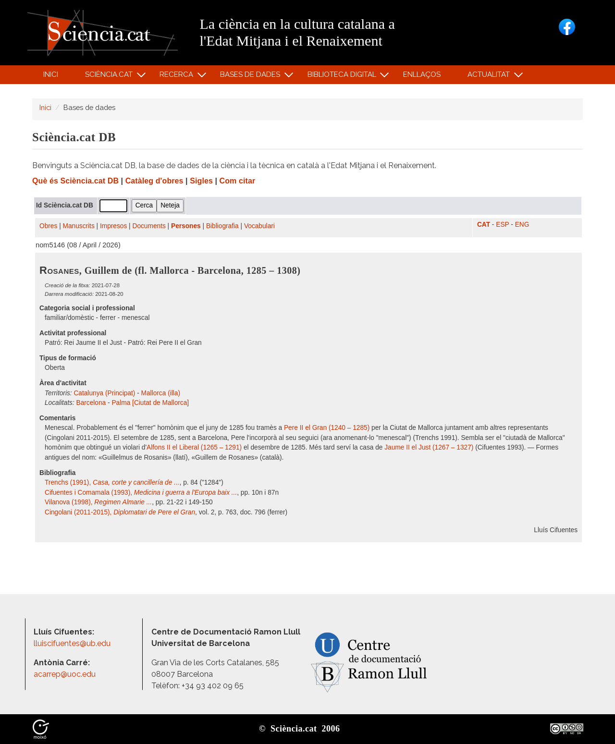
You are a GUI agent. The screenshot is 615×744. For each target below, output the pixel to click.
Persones (186, 226)
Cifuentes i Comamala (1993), (141, 492)
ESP (502, 224)
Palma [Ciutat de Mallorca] (150, 402)
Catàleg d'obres (154, 181)
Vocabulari (259, 226)
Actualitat (490, 76)
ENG (522, 224)
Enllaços (422, 74)
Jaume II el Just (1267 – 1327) (428, 447)
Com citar (238, 181)
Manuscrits (79, 226)
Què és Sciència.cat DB (75, 181)
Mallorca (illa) (160, 393)
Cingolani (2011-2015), (120, 512)
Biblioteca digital (343, 76)
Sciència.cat (110, 76)
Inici (50, 74)
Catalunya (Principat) (104, 393)
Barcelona (91, 402)
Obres (48, 226)
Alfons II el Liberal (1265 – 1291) (194, 447)
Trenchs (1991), (112, 482)
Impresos (113, 226)
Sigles (201, 181)
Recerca (178, 76)
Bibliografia (222, 226)
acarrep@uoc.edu (65, 674)
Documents (149, 226)
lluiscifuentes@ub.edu (73, 643)
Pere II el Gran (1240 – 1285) (326, 427)
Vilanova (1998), (98, 502)
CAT (483, 224)
